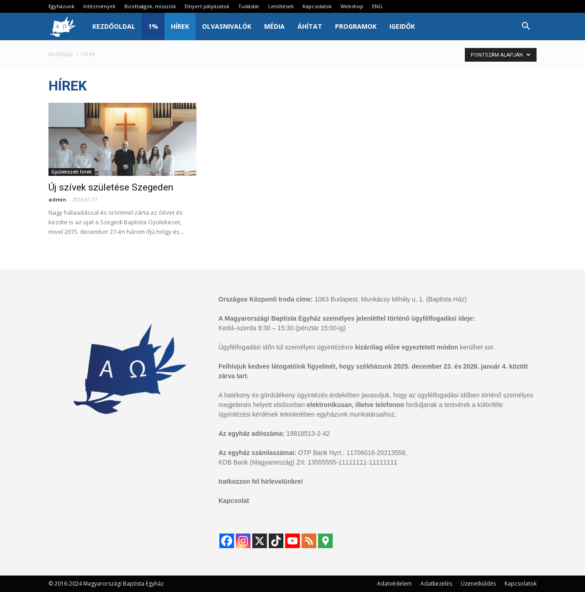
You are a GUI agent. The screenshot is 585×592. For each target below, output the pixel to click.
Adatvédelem (394, 583)
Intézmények (99, 6)
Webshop (351, 6)
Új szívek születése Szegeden (110, 187)
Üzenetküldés (478, 583)
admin (57, 199)
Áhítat (310, 26)
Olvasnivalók (226, 26)
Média (274, 26)
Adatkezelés (436, 583)
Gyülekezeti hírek (71, 172)
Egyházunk (61, 6)
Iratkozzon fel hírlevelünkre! (260, 481)
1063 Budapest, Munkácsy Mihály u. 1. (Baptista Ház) (390, 299)
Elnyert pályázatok (207, 6)
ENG (377, 6)
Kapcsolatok (317, 6)
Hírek (180, 26)
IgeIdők (402, 26)
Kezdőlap (60, 54)
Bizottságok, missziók (150, 6)
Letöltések (281, 6)
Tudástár (249, 6)
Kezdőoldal (113, 26)
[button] (526, 27)
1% (153, 26)
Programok (356, 26)
